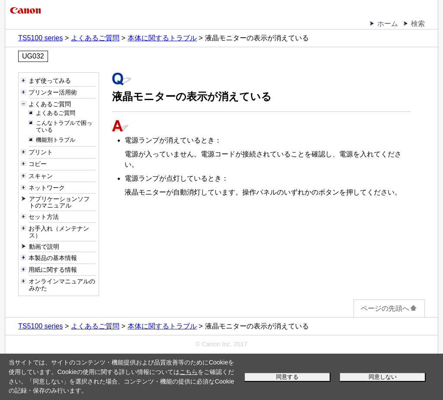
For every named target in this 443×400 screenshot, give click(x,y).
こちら (189, 371)
